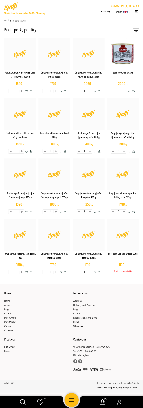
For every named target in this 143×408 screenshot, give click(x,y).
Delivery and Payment (84, 305)
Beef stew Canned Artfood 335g (123, 254)
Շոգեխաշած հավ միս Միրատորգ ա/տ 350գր (88, 135)
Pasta (7, 351)
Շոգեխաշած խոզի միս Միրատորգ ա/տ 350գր (123, 135)
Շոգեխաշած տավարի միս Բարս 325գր (54, 75)
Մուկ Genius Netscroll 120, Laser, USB (20, 256)
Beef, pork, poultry (18, 21)
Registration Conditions (85, 318)
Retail (76, 322)
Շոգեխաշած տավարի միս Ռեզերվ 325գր (88, 256)
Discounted (10, 318)
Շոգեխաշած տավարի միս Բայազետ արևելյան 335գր (54, 195)
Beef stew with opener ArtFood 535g (54, 135)
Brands (7, 314)
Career (7, 326)
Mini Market (10, 322)
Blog (6, 309)
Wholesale (78, 326)
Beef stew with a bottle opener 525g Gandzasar (20, 135)
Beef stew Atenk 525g (123, 73)
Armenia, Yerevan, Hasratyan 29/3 (93, 347)
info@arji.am (83, 355)
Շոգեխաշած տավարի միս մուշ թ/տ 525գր (88, 195)
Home (7, 301)
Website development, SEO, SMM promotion (117, 388)
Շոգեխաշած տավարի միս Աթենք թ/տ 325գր (122, 195)
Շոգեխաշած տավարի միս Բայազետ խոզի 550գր (20, 195)
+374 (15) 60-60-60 (129, 6)
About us (8, 305)
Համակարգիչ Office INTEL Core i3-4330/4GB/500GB (20, 75)
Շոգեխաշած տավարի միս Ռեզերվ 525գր (54, 256)
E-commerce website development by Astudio (118, 383)
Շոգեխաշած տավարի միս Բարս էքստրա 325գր (88, 75)
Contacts (8, 330)
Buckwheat (9, 347)
